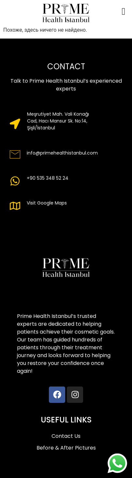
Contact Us (66, 436)
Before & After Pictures (66, 448)
